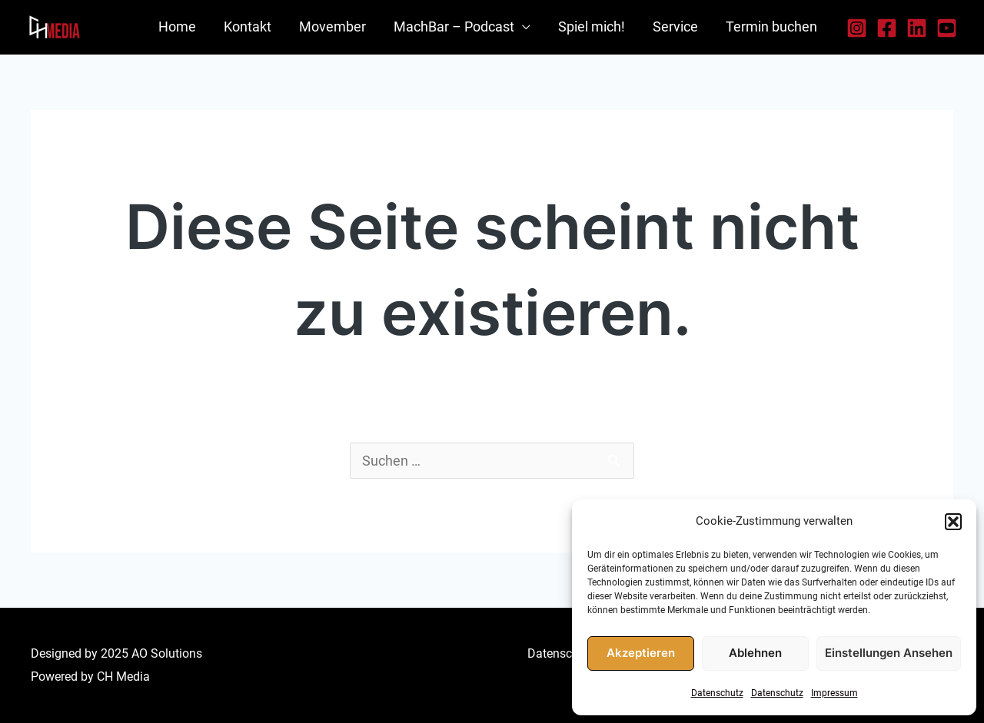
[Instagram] (856, 28)
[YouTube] (946, 28)
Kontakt (247, 26)
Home (177, 26)
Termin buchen (771, 26)
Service (675, 26)
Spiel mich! (591, 26)
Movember (332, 26)
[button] (953, 521)
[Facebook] (886, 28)
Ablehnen (755, 652)
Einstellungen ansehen (888, 652)
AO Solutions (166, 653)
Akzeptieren (641, 652)
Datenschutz (717, 693)
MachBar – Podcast (454, 26)
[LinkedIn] (916, 28)
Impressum (834, 693)
